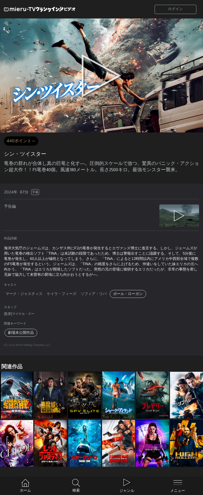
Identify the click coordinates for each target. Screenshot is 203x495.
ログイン (175, 9)
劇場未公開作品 (21, 332)
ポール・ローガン (128, 293)
